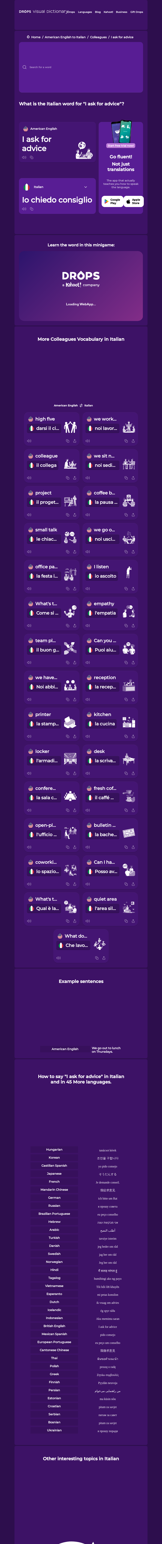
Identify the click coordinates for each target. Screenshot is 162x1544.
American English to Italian (65, 37)
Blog (98, 11)
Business (121, 11)
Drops (71, 11)
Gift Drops (136, 11)
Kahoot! (108, 11)
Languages (85, 11)
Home (35, 37)
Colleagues (98, 37)
